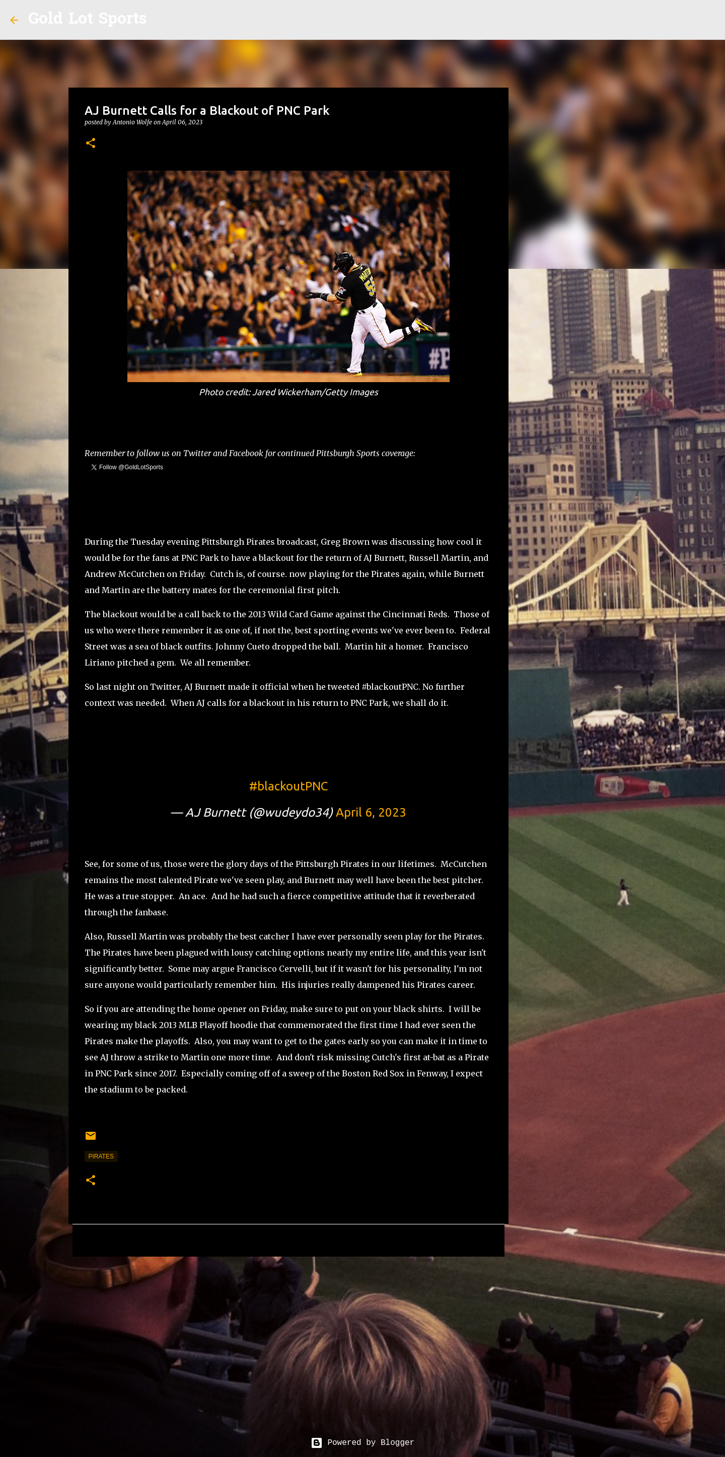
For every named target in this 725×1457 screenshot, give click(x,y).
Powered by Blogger (362, 1442)
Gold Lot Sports (87, 20)
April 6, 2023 (371, 812)
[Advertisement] (288, 1342)
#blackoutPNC (288, 786)
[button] (91, 144)
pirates (101, 1156)
